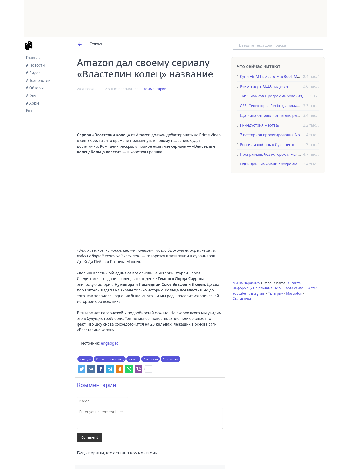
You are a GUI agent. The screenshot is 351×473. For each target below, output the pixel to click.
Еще (29, 110)
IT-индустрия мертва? (259, 125)
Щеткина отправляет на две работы (273, 115)
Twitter (311, 288)
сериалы (172, 359)
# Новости (35, 65)
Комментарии (154, 88)
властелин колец (111, 359)
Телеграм (276, 293)
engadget (109, 343)
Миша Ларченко (246, 283)
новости (152, 359)
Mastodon (294, 293)
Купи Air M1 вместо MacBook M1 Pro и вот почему (286, 76)
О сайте (294, 283)
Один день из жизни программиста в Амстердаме (286, 164)
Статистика (242, 298)
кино (135, 359)
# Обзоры (35, 88)
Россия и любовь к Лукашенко (268, 144)
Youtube (239, 293)
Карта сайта (293, 288)
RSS (278, 288)
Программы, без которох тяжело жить (275, 154)
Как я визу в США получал (264, 86)
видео (86, 359)
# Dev (31, 95)
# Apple (33, 103)
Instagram (256, 293)
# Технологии (38, 80)
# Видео (33, 72)
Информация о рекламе (253, 288)
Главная (33, 57)
